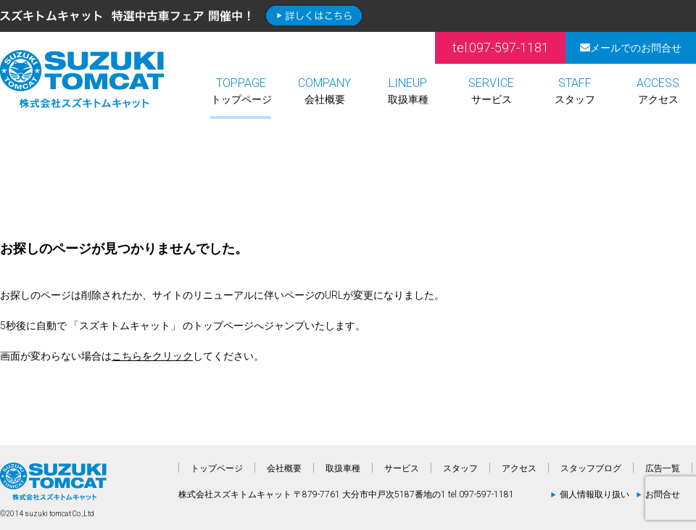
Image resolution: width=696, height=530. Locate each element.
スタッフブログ (590, 468)
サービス (491, 90)
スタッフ (575, 90)
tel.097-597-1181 (500, 47)
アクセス (658, 90)
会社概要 (324, 90)
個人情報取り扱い (594, 494)
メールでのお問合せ (631, 48)
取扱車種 (408, 90)
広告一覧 (662, 468)
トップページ (241, 90)
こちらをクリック (152, 356)
